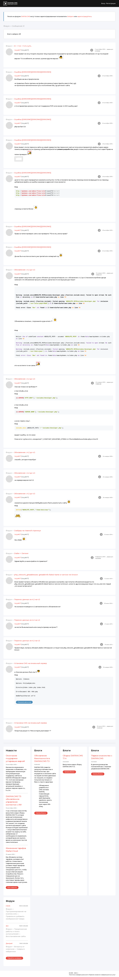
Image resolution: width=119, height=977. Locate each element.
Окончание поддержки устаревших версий (15, 758)
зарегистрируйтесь (84, 16)
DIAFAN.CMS (25, 16)
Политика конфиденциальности (79, 974)
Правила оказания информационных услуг (102, 974)
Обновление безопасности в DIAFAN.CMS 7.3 (42, 758)
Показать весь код (24, 702)
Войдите (70, 16)
